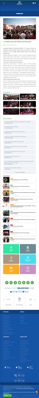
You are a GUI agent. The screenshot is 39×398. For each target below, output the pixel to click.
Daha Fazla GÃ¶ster (19, 172)
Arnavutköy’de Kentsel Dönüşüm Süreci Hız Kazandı (19, 152)
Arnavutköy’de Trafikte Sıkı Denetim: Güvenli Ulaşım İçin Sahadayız (19, 122)
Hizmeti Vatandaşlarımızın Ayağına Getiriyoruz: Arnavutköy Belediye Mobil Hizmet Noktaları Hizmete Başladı (19, 163)
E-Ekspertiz (6, 343)
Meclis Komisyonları (7, 324)
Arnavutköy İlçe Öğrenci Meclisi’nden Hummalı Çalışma (19, 137)
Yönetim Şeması (6, 315)
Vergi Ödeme (6, 348)
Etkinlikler (22, 320)
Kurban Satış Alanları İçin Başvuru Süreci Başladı (19, 142)
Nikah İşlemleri (6, 352)
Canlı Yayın (23, 315)
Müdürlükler (6, 323)
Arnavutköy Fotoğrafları (25, 349)
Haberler (22, 317)
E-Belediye (6, 349)
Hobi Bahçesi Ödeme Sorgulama (9, 342)
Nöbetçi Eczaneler (24, 323)
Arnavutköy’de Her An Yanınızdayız (19, 127)
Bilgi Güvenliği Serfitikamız (8, 332)
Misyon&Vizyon (6, 318)
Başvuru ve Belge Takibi (8, 345)
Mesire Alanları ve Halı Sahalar (26, 360)
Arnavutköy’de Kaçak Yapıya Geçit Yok (19, 157)
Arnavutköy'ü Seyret (24, 352)
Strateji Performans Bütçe (8, 329)
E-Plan (5, 346)
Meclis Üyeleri (6, 320)
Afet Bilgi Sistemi (7, 340)
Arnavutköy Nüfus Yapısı (25, 343)
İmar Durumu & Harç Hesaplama (9, 357)
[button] (4, 299)
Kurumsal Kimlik (7, 317)
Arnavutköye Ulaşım (24, 342)
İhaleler (22, 321)
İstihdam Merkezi (7, 351)
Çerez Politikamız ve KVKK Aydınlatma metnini (25, 388)
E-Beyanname (6, 354)
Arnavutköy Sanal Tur (24, 354)
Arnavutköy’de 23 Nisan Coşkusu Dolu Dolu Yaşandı (19, 132)
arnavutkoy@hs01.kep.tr (23, 383)
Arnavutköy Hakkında (24, 340)
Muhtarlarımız (23, 346)
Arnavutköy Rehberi (24, 348)
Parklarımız (23, 357)
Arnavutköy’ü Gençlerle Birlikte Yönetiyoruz (19, 168)
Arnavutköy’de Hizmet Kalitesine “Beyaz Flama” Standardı (19, 147)
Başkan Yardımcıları (7, 321)
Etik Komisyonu (6, 326)
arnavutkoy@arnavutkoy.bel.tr (10, 383)
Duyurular (22, 318)
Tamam (7, 395)
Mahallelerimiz (23, 345)
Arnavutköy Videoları (24, 351)
